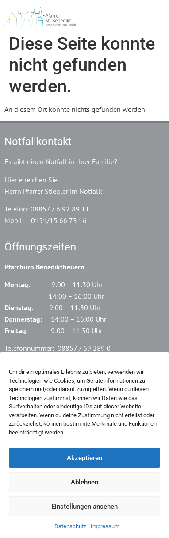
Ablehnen (84, 482)
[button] (157, 15)
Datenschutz (70, 526)
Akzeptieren (84, 458)
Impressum (105, 526)
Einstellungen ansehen (84, 507)
